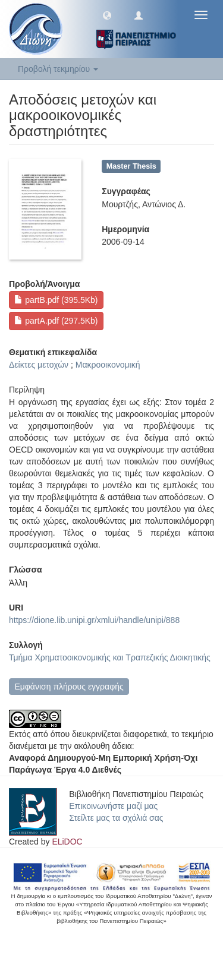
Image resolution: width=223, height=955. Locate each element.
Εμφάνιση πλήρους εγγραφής (68, 686)
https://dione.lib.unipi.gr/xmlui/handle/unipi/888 (94, 620)
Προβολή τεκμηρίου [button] (58, 69)
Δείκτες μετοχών (38, 364)
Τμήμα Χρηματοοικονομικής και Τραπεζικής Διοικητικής (110, 657)
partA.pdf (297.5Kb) (56, 320)
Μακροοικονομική (108, 364)
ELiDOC (67, 841)
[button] (107, 15)
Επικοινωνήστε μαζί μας (113, 806)
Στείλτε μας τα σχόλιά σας (116, 818)
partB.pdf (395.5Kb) (56, 300)
